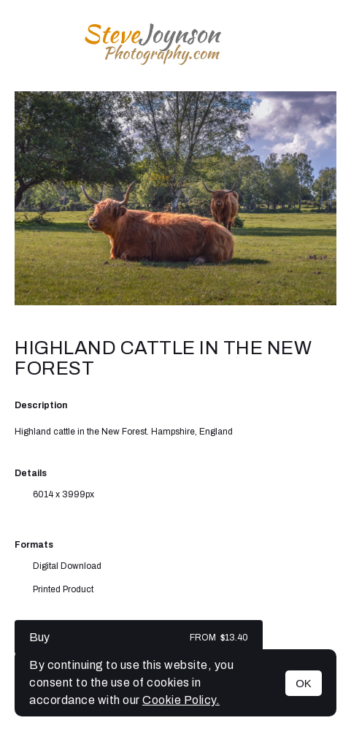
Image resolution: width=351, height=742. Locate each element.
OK (304, 683)
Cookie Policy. (181, 700)
